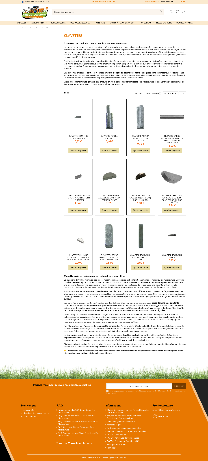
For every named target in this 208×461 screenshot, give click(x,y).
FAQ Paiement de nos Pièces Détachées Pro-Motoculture (78, 434)
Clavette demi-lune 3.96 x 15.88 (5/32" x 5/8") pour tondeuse (109, 197)
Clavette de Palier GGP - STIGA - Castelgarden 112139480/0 (78, 197)
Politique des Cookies (116, 444)
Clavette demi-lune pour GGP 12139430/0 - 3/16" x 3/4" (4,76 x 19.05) (78, 257)
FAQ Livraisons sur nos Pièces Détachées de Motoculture (78, 422)
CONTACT (182, 2)
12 (182, 93)
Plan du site (112, 448)
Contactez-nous (30, 416)
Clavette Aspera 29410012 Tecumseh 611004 (140, 138)
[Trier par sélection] (170, 93)
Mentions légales (114, 425)
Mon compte (28, 410)
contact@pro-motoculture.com (166, 410)
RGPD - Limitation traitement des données (126, 431)
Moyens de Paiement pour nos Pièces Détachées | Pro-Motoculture (124, 417)
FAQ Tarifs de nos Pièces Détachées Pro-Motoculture (76, 417)
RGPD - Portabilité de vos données (123, 438)
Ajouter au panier (78, 150)
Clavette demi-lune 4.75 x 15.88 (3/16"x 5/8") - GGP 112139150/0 (140, 197)
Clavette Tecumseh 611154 (172, 256)
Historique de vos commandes (36, 413)
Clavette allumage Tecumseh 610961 (78, 137)
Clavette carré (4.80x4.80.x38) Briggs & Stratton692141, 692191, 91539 (172, 139)
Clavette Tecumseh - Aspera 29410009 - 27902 (140, 257)
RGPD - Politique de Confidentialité (123, 441)
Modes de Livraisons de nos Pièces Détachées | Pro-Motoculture (128, 411)
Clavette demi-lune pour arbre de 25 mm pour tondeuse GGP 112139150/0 (172, 199)
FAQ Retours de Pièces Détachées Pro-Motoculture (76, 428)
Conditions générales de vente (121, 421)
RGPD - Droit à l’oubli (116, 435)
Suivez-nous (162, 416)
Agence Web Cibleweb (117, 458)
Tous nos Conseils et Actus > (74, 443)
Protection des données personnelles (124, 428)
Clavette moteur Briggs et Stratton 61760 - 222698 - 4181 (109, 257)
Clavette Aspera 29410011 (109, 137)
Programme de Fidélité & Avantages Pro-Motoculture (77, 411)
